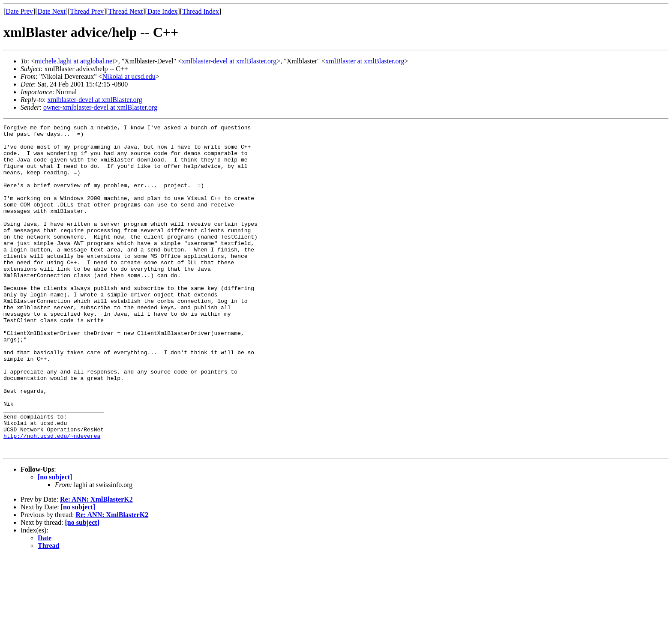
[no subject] (55, 542)
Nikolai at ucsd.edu (129, 76)
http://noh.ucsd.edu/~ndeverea (51, 498)
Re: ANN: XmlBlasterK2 (96, 564)
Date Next (52, 11)
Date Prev (19, 11)
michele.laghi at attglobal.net (74, 61)
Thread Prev (87, 11)
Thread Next (125, 11)
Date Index (162, 11)
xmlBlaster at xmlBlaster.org (364, 61)
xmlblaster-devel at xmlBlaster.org (229, 61)
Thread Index (200, 11)
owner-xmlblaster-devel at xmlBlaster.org (100, 107)
